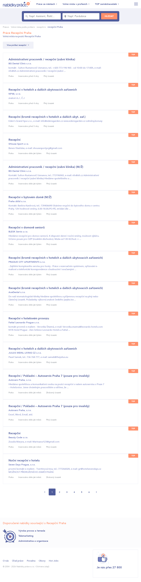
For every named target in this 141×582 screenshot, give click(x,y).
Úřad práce (17, 560)
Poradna (31, 560)
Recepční (14, 140)
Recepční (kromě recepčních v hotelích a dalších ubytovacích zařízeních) (56, 258)
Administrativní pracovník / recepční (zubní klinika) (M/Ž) (46, 167)
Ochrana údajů (42, 566)
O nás (6, 560)
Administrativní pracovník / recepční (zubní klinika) (42, 59)
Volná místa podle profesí (22, 27)
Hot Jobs (53, 560)
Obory (42, 560)
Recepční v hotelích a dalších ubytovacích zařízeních (43, 90)
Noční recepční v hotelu (24, 460)
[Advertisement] (54, 507)
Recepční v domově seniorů (27, 227)
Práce (5, 27)
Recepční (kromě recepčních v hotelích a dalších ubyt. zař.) (47, 117)
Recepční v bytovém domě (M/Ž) (30, 197)
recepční (40, 27)
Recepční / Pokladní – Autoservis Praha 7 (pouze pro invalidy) (49, 376)
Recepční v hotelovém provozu (29, 318)
